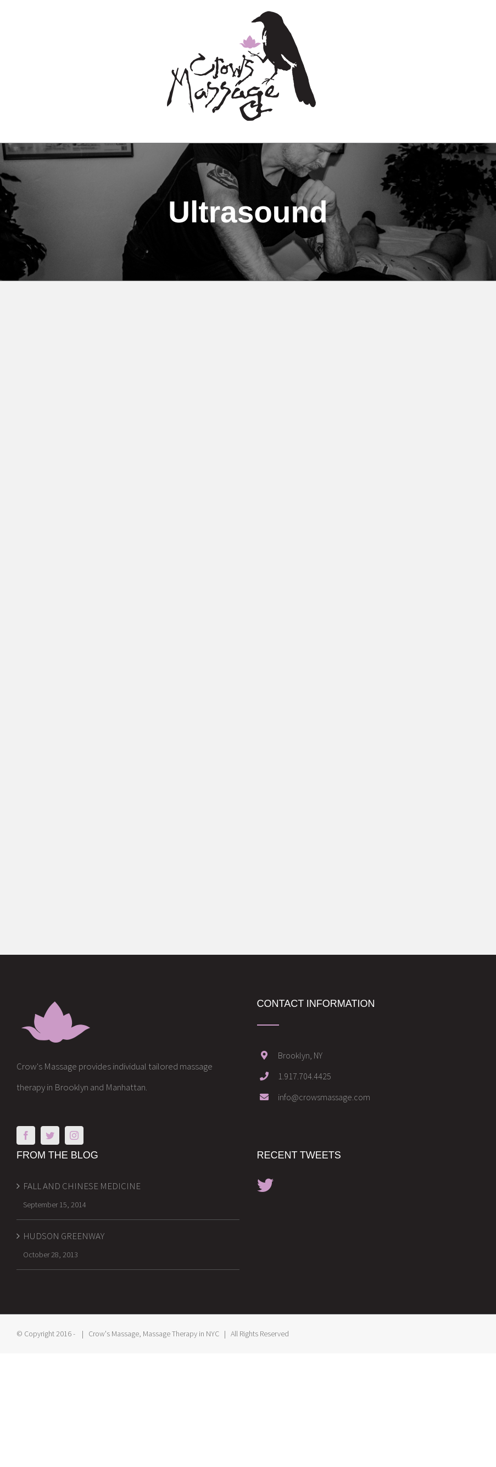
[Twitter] (50, 1135)
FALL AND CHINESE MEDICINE (82, 1186)
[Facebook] (25, 1135)
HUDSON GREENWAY (63, 1236)
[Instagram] (74, 1135)
